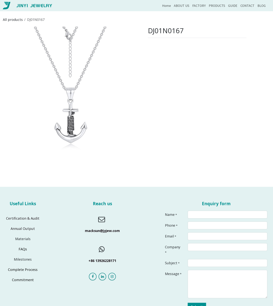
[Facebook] (92, 276)
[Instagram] (112, 276)
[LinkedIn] (102, 276)
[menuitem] (166, 6)
